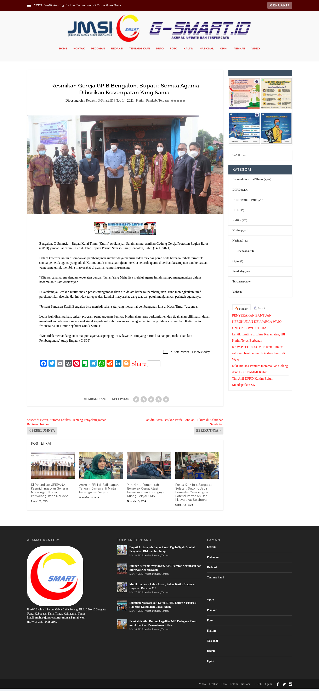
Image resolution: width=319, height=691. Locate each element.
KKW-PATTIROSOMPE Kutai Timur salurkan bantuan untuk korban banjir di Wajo (258, 355)
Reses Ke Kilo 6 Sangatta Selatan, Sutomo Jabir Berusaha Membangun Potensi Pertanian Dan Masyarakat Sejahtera (193, 494)
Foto (173, 50)
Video (255, 50)
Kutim (140, 103)
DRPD (160, 50)
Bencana (243, 253)
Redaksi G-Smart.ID (99, 103)
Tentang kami (139, 50)
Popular (243, 311)
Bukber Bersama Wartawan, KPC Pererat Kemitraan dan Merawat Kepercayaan (165, 570)
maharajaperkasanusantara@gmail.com (60, 620)
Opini (223, 50)
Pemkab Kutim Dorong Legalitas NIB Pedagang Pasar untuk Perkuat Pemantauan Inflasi (163, 625)
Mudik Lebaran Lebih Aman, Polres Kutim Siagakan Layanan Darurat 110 (162, 588)
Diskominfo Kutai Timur (248, 181)
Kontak (79, 50)
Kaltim (188, 50)
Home (63, 50)
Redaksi (117, 50)
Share (146, 366)
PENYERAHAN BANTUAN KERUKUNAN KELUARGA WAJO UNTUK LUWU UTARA (257, 324)
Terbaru (163, 103)
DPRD (237, 192)
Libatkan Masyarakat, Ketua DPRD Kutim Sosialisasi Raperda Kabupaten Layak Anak (162, 607)
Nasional (207, 50)
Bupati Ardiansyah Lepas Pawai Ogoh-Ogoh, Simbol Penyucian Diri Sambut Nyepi (162, 551)
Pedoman (98, 50)
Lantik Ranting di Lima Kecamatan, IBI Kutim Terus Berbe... (83, 5)
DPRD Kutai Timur (245, 202)
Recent (261, 310)
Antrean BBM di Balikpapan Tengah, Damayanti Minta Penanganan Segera (99, 490)
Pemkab (239, 50)
